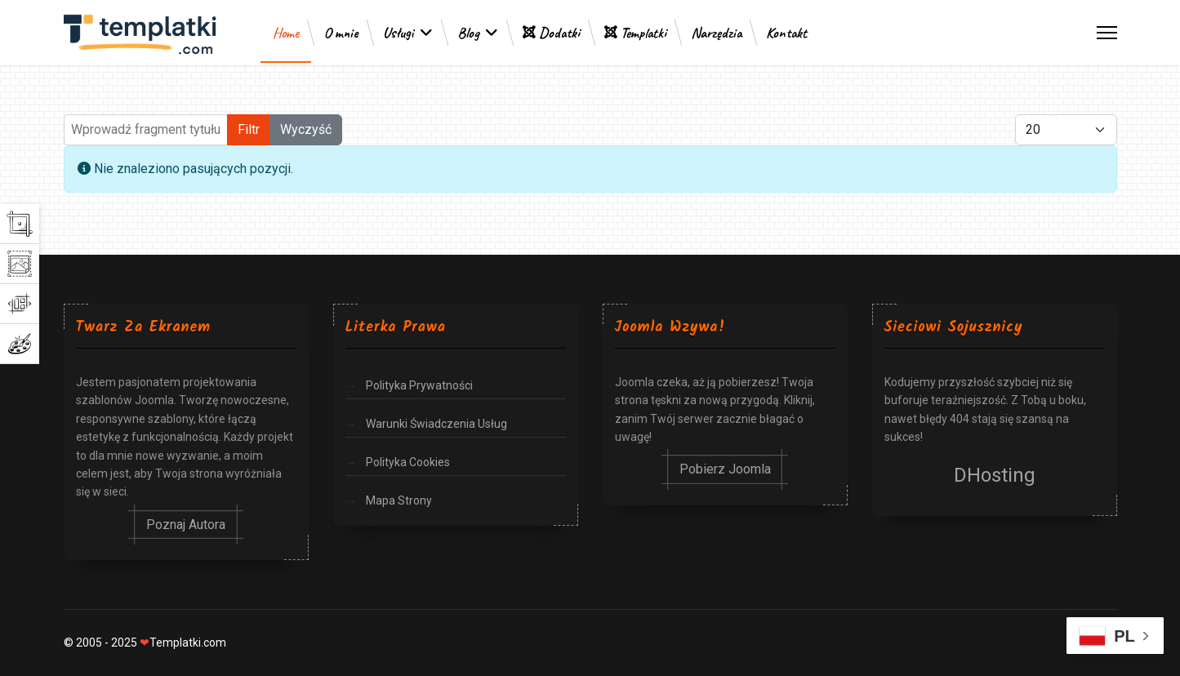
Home (286, 33)
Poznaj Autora (185, 524)
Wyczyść (306, 129)
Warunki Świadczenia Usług (436, 423)
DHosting (994, 475)
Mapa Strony (399, 500)
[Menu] (1107, 32)
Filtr (249, 129)
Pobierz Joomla (725, 470)
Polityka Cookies (408, 462)
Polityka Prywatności (419, 385)
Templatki (635, 33)
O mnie (340, 33)
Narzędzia (716, 33)
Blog (468, 33)
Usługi (398, 33)
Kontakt (786, 33)
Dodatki (551, 33)
